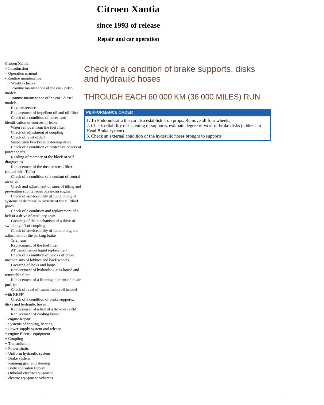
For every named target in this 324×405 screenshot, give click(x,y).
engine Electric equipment (29, 333)
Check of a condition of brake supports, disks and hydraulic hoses (39, 301)
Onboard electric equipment (30, 373)
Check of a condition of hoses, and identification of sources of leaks (35, 120)
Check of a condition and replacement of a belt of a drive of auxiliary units (42, 213)
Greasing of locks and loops (33, 265)
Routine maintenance (24, 78)
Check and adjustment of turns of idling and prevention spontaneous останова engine (43, 188)
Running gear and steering (29, 363)
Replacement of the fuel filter (34, 245)
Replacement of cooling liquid (35, 314)
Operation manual (22, 73)
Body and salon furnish (26, 368)
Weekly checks (23, 83)
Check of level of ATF (29, 137)
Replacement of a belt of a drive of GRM (44, 309)
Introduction (18, 68)
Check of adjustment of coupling (37, 132)
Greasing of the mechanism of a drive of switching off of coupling (40, 223)
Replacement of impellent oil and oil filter (44, 112)
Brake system (19, 358)
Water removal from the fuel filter (38, 127)
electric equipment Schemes (30, 378)
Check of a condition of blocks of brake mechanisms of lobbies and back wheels (39, 257)
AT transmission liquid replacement (39, 250)
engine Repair (19, 319)
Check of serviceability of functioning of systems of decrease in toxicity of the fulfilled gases (41, 201)
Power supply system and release (34, 328)
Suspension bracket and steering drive (41, 142)
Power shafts (18, 348)
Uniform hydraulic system (29, 353)
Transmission (19, 343)
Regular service (23, 107)
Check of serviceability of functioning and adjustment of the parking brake (41, 233)
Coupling (15, 338)
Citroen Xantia (17, 63)
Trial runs (18, 240)
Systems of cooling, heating (30, 323)
